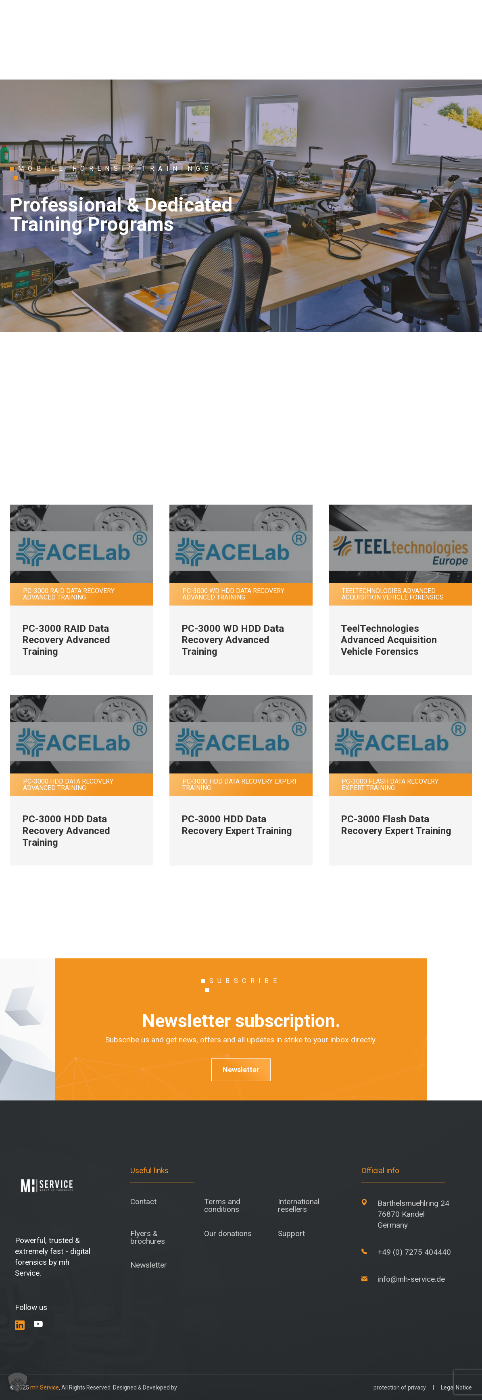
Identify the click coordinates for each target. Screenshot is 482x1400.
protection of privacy (399, 1387)
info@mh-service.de (411, 1279)
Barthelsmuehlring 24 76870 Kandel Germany (413, 1214)
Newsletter (241, 1069)
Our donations (228, 1233)
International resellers (298, 1205)
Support (291, 1233)
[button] (17, 1382)
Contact (143, 1201)
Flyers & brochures (147, 1237)
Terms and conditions (222, 1205)
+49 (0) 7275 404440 (414, 1252)
